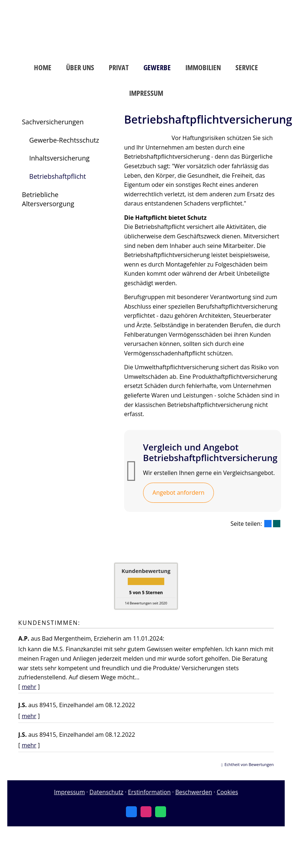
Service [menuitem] (246, 67)
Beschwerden (193, 792)
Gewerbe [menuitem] (157, 67)
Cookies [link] (227, 792)
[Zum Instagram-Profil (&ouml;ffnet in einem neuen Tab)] (146, 811)
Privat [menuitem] (119, 67)
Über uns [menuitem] (80, 67)
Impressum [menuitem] (146, 93)
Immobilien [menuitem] (203, 67)
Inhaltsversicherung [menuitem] (59, 158)
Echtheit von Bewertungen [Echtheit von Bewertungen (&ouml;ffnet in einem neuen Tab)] (249, 764)
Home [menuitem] (42, 67)
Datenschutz (106, 792)
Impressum (69, 792)
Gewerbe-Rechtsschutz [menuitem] (64, 140)
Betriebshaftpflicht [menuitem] (57, 176)
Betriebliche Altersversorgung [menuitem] (48, 199)
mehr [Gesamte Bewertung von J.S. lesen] (29, 716)
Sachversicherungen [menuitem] (53, 121)
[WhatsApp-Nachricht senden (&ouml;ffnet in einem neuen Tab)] (160, 811)
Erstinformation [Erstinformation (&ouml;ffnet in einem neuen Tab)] (149, 792)
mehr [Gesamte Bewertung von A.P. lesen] (29, 687)
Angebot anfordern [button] (178, 493)
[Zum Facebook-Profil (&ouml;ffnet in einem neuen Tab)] (131, 811)
